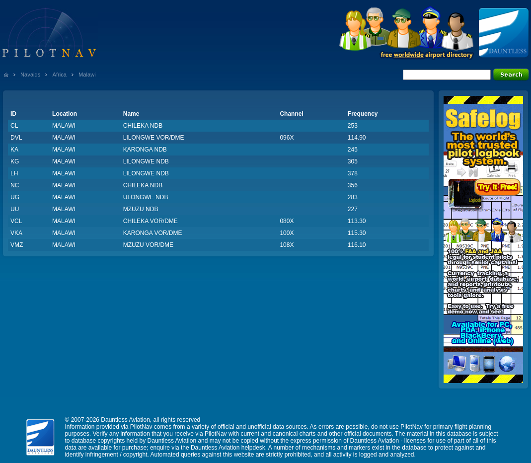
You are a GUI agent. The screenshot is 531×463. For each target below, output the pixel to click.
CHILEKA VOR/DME (150, 221)
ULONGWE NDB (145, 197)
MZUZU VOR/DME (148, 244)
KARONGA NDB (145, 149)
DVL (16, 137)
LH (14, 173)
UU (14, 209)
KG (14, 161)
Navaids (30, 74)
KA (14, 149)
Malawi (87, 74)
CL (14, 125)
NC (14, 185)
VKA (16, 233)
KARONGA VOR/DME (152, 233)
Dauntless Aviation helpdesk (228, 447)
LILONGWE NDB (146, 161)
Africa (59, 74)
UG (14, 197)
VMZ (16, 244)
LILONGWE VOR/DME (153, 137)
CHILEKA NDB (142, 125)
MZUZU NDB (140, 209)
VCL (16, 221)
